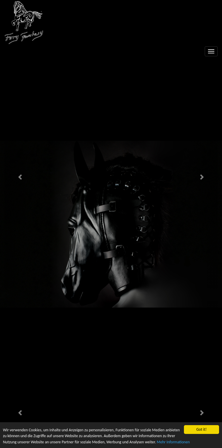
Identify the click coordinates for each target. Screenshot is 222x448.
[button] (20, 177)
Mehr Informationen (173, 441)
